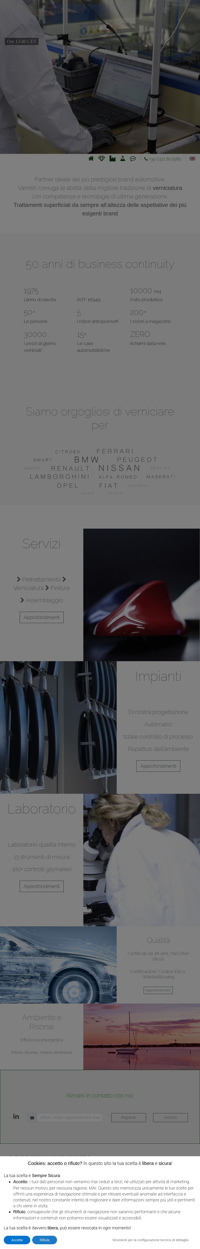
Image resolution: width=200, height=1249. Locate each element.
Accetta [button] (17, 1240)
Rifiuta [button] (44, 1240)
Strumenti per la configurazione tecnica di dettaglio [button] (150, 1240)
